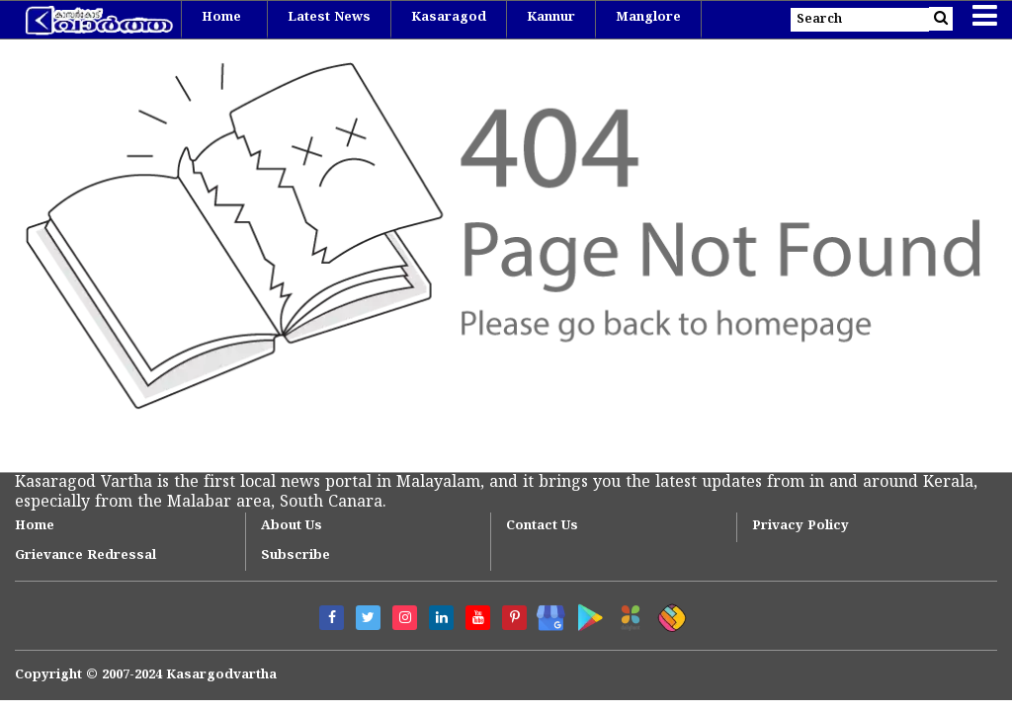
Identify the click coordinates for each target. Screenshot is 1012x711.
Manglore (648, 18)
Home (221, 18)
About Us (291, 526)
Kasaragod (448, 18)
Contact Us (542, 526)
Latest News (329, 18)
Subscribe (295, 556)
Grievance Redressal (85, 556)
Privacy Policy (800, 526)
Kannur (551, 18)
